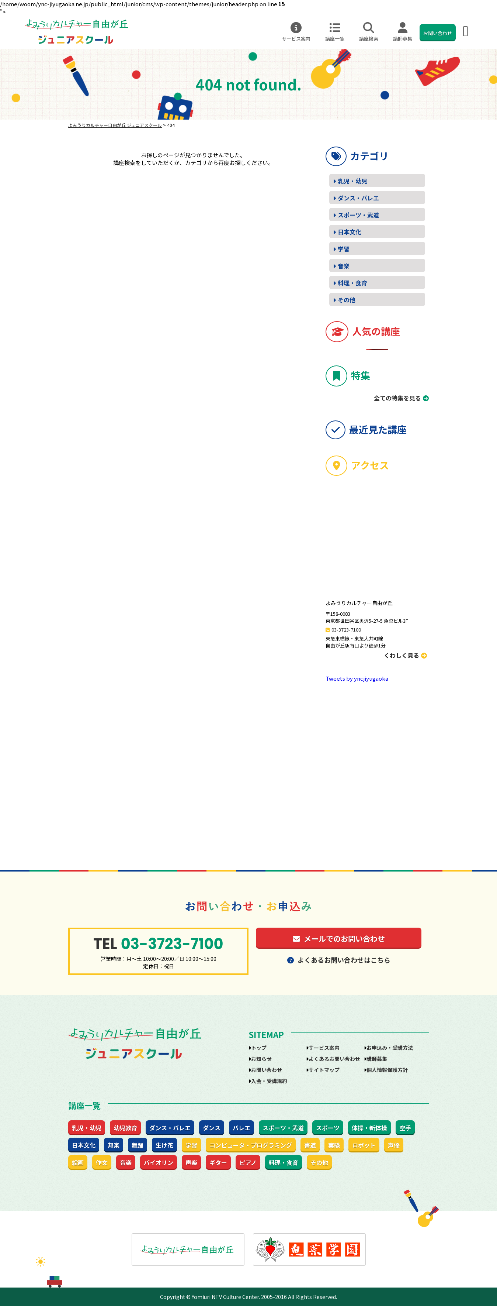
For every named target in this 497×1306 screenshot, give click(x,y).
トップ (259, 1047)
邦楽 (113, 1145)
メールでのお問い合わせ (339, 938)
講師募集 (402, 32)
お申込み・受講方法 (389, 1047)
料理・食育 (352, 282)
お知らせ (261, 1058)
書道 (310, 1145)
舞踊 (137, 1145)
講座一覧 (334, 32)
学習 (344, 248)
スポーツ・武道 (358, 214)
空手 (405, 1127)
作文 (102, 1162)
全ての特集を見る (397, 397)
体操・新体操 (369, 1127)
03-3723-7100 (346, 629)
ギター (218, 1162)
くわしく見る (405, 655)
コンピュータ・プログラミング (250, 1145)
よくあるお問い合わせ (334, 1058)
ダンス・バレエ (358, 197)
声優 (394, 1145)
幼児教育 (125, 1127)
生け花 (164, 1145)
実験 (334, 1145)
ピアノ (248, 1162)
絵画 (78, 1162)
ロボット (364, 1145)
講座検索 (368, 32)
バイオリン (158, 1162)
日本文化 (349, 231)
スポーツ (328, 1127)
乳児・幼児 (352, 180)
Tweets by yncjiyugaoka (357, 678)
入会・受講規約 (269, 1081)
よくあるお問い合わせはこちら (338, 960)
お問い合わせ (437, 33)
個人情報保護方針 (387, 1069)
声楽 (191, 1162)
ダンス (211, 1127)
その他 (346, 299)
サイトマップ (324, 1069)
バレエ (241, 1127)
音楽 (344, 265)
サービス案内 (296, 32)
